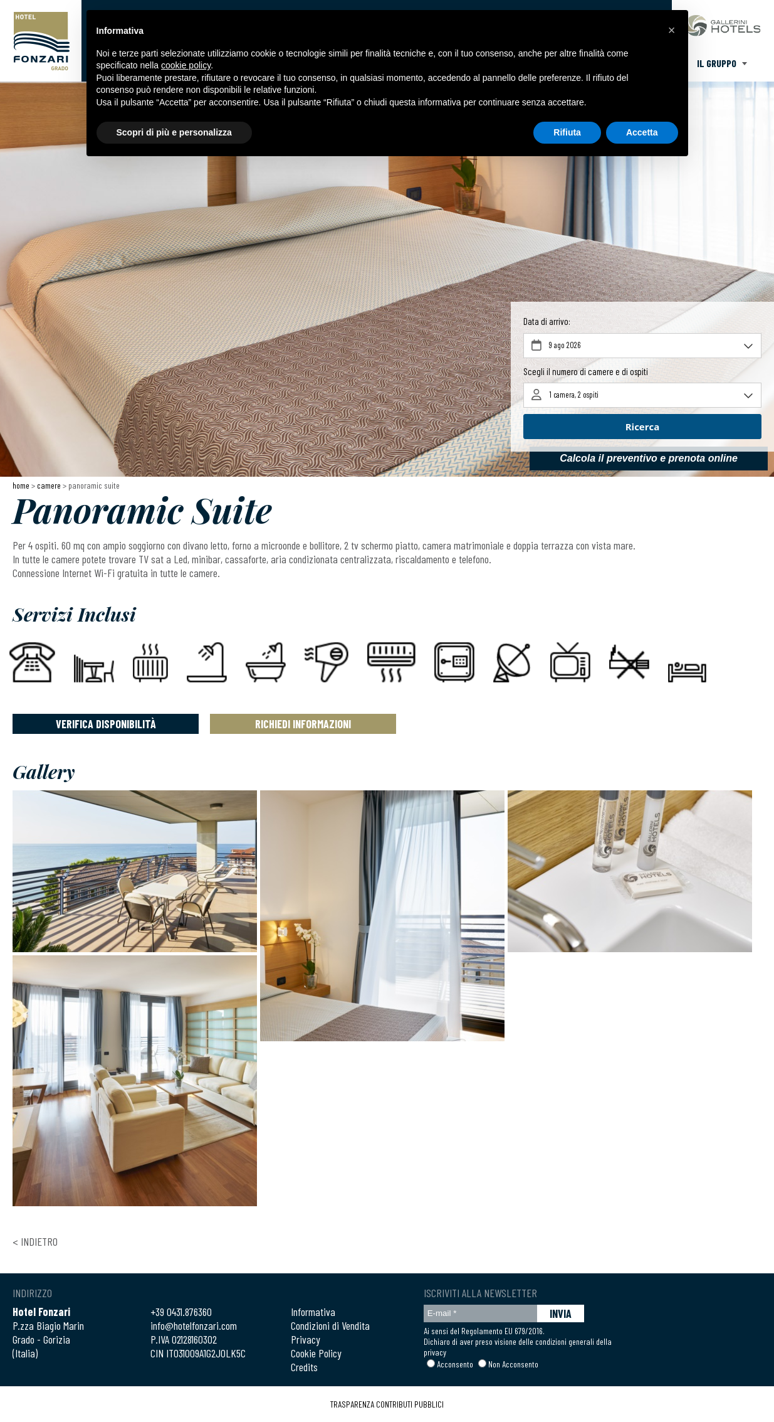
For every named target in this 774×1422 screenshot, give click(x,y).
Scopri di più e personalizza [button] (174, 132)
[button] (672, 30)
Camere (49, 485)
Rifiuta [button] (567, 132)
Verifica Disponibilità (106, 724)
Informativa (313, 1312)
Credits (304, 1367)
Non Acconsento (513, 1364)
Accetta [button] (642, 132)
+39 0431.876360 (181, 1312)
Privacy (305, 1339)
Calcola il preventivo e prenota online (649, 458)
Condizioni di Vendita (330, 1325)
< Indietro (35, 1241)
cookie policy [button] (186, 65)
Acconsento (455, 1364)
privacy (435, 1352)
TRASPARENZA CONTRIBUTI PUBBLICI (387, 1404)
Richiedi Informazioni (303, 724)
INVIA (561, 1313)
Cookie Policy (316, 1353)
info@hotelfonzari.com (193, 1325)
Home (21, 485)
